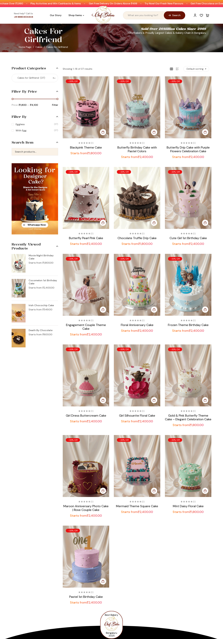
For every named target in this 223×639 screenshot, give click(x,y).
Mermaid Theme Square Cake (137, 506)
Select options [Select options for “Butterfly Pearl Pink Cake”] (103, 223)
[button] (35, 225)
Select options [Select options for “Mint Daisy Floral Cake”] (205, 491)
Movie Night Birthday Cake (41, 257)
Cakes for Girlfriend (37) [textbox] (35, 78)
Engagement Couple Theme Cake (86, 327)
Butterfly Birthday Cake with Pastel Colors (137, 149)
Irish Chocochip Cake (41, 305)
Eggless (20, 124)
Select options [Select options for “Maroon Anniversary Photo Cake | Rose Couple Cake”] (103, 491)
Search (54, 151)
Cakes (38, 47)
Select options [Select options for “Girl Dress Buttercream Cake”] (103, 400)
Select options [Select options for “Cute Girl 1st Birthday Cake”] (205, 223)
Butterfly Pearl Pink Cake (86, 238)
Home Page (25, 47)
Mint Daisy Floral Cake (188, 506)
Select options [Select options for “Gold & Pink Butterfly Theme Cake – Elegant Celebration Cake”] (205, 400)
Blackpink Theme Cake (86, 147)
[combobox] (35, 78)
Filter (55, 105)
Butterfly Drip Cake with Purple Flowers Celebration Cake (188, 149)
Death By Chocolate (40, 330)
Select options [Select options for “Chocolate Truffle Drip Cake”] (154, 223)
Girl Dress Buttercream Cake (86, 416)
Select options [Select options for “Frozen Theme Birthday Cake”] (205, 309)
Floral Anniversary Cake (137, 325)
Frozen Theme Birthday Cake (188, 325)
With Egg (21, 130)
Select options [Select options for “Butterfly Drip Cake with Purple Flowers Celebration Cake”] (205, 132)
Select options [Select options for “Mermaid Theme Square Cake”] (154, 491)
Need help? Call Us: (23, 13)
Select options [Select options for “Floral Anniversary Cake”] (154, 309)
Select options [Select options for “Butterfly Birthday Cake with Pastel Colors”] (154, 132)
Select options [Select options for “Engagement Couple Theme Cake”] (103, 309)
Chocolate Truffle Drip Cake (137, 238)
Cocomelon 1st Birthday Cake (43, 282)
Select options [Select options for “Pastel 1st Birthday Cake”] (103, 581)
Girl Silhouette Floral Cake (137, 416)
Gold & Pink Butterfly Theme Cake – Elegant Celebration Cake (188, 417)
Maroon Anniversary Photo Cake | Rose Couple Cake (86, 508)
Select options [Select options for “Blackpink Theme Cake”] (103, 132)
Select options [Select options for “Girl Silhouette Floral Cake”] (154, 400)
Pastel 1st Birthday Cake (86, 597)
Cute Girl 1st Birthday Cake (188, 238)
